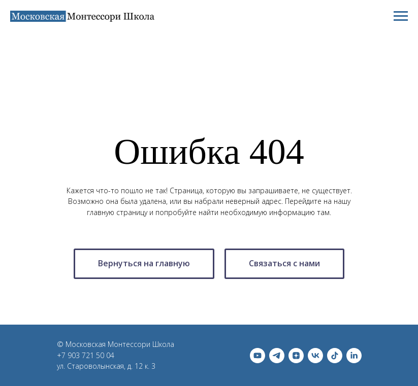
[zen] (296, 355)
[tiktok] (334, 355)
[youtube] (257, 355)
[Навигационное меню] (401, 16)
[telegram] (276, 355)
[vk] (315, 355)
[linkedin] (354, 355)
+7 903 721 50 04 (85, 355)
